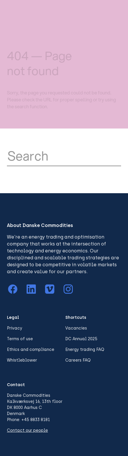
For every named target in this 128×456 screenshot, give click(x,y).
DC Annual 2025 (81, 338)
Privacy (14, 328)
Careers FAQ (78, 360)
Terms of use (20, 338)
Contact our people (27, 430)
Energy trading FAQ (84, 349)
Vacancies (76, 328)
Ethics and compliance (30, 349)
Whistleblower (22, 360)
